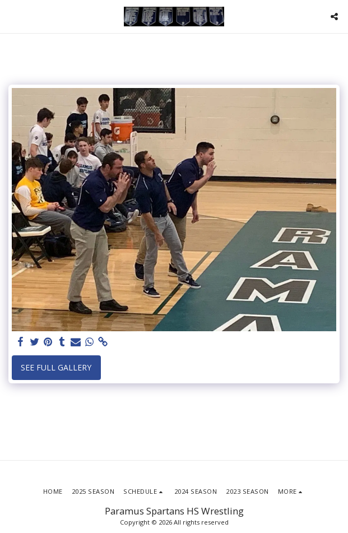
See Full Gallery (56, 367)
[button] (12, 15)
